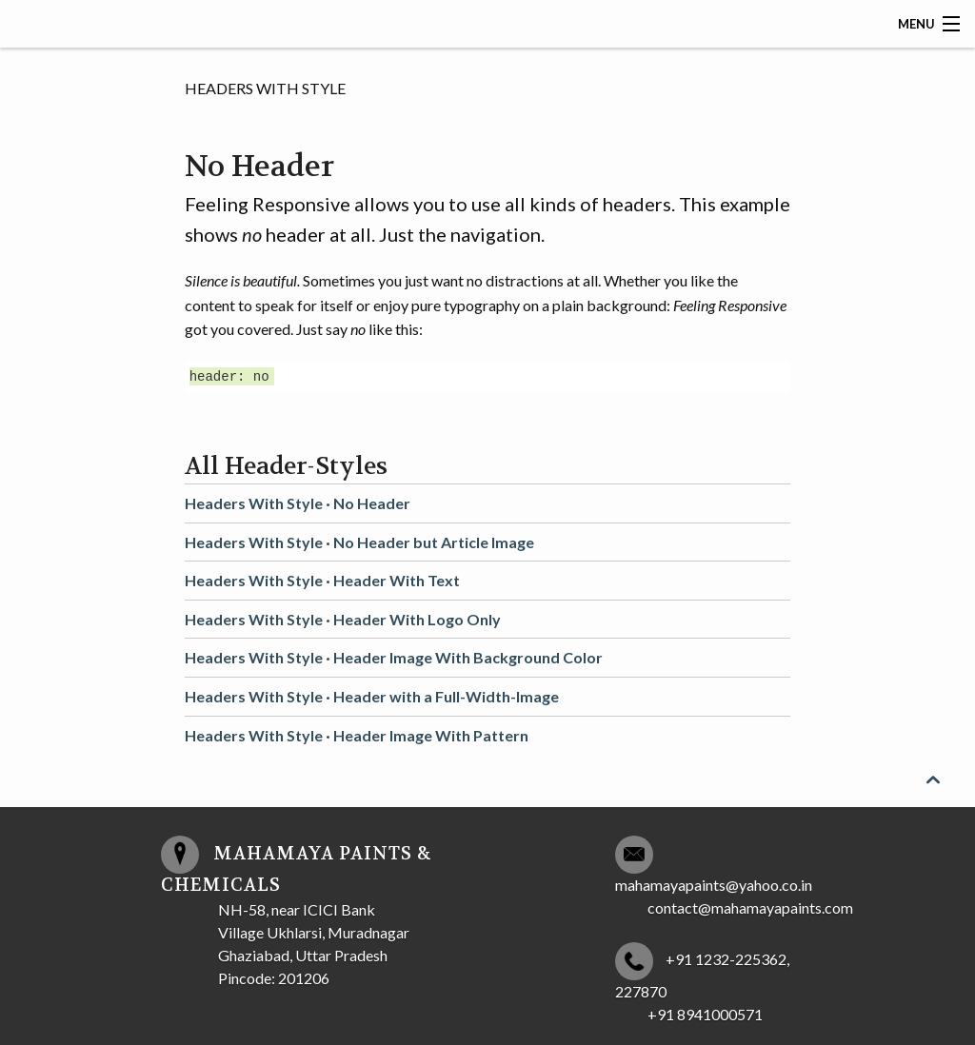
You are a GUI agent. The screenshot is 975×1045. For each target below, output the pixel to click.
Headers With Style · (297, 503)
